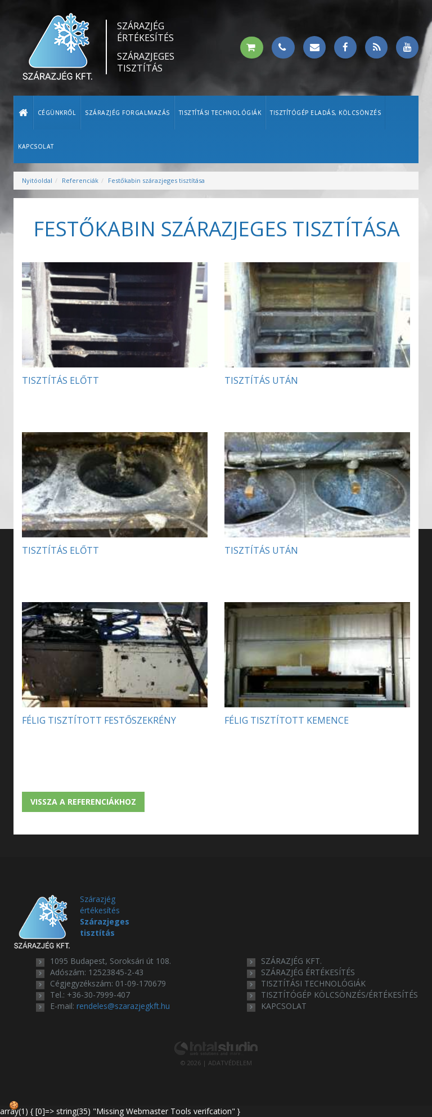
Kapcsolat (36, 146)
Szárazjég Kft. (291, 960)
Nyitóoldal (37, 180)
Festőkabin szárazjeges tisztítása (156, 180)
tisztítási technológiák (313, 983)
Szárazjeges (145, 62)
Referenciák (80, 180)
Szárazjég (145, 32)
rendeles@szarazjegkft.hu (123, 1006)
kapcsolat (284, 1006)
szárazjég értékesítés (308, 972)
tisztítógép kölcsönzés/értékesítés (339, 994)
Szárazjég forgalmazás (127, 112)
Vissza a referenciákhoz (83, 801)
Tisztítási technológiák (220, 112)
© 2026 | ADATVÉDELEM (216, 1062)
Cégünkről (57, 112)
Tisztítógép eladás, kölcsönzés (325, 112)
